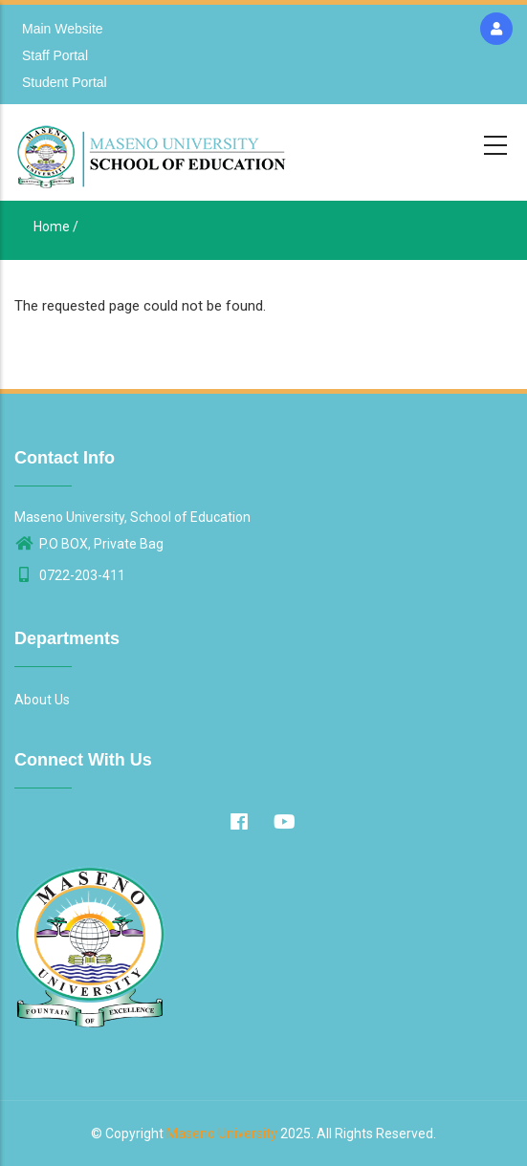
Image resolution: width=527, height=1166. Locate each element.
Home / (55, 226)
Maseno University (221, 1133)
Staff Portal (55, 55)
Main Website (62, 28)
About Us (42, 699)
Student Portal (64, 82)
